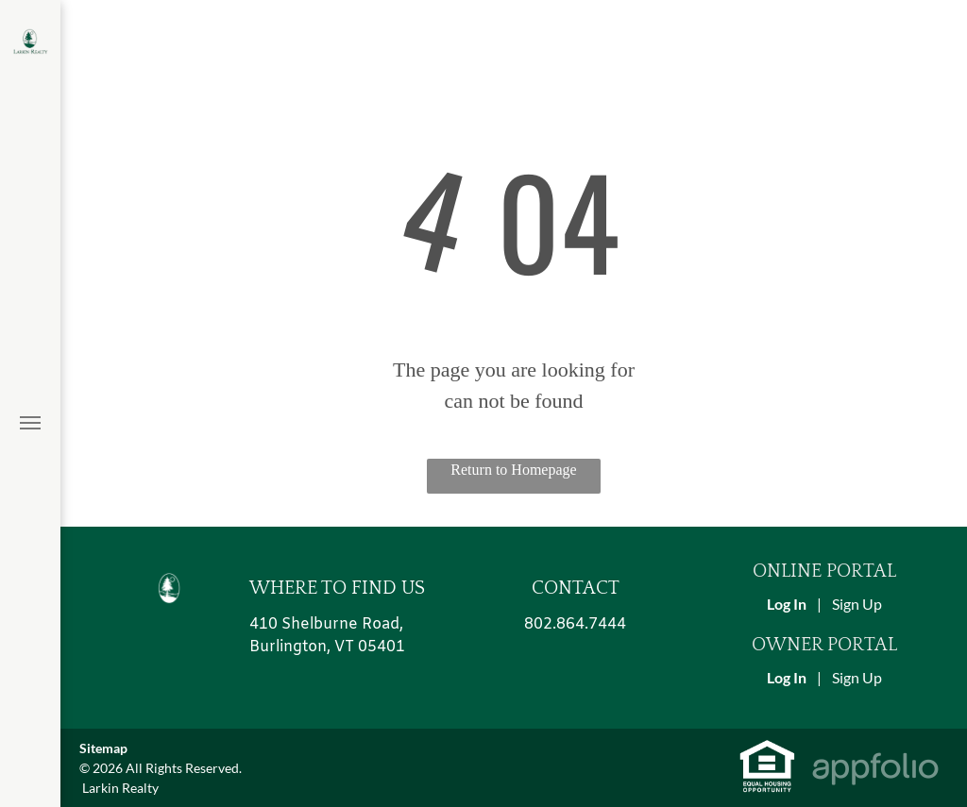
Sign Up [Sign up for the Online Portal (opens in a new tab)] (857, 604)
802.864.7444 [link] (575, 624)
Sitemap (103, 748)
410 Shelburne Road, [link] (326, 624)
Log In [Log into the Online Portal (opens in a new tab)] (786, 604)
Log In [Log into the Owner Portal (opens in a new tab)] (786, 677)
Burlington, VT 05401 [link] (327, 647)
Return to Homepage (513, 470)
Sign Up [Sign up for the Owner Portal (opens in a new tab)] (857, 677)
